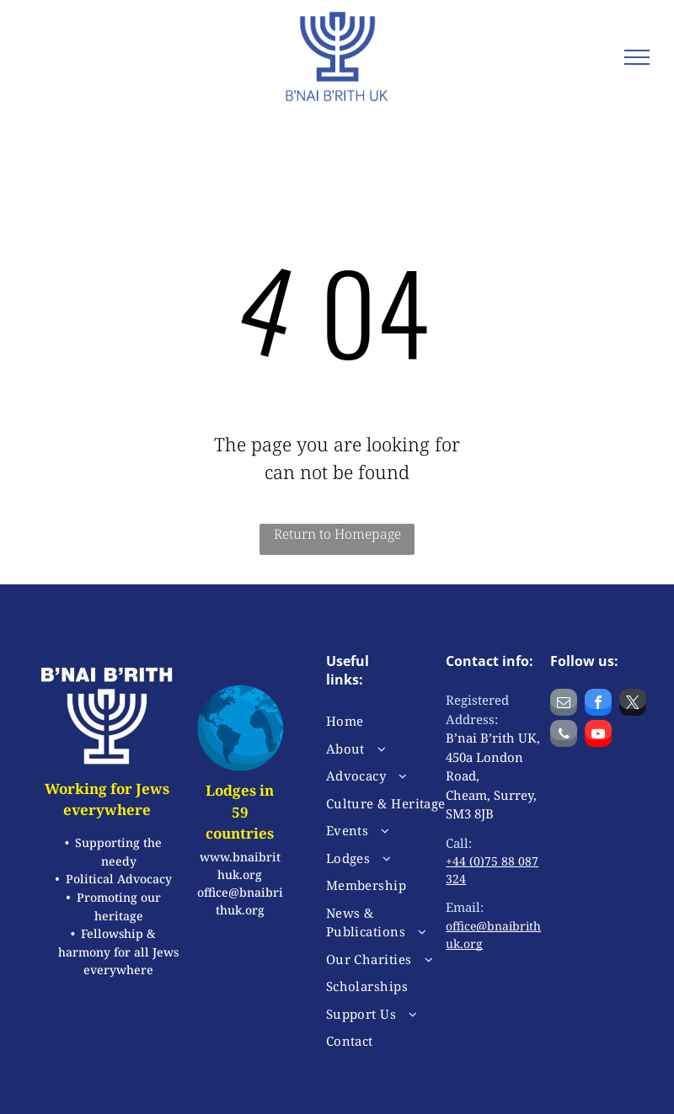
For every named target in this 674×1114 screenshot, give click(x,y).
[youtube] (598, 735)
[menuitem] (386, 721)
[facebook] (598, 704)
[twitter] (632, 704)
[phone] (563, 735)
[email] (563, 704)
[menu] (637, 57)
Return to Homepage (337, 534)
